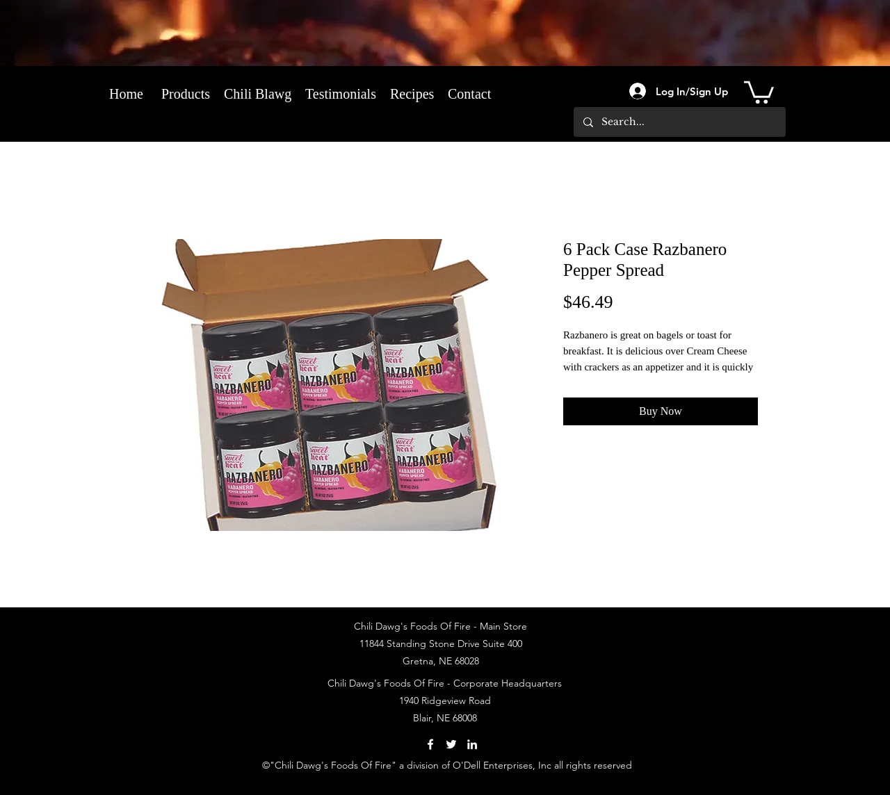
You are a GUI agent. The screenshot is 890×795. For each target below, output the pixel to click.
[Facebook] (430, 744)
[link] (759, 91)
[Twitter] (451, 744)
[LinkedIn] (472, 744)
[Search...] (678, 122)
